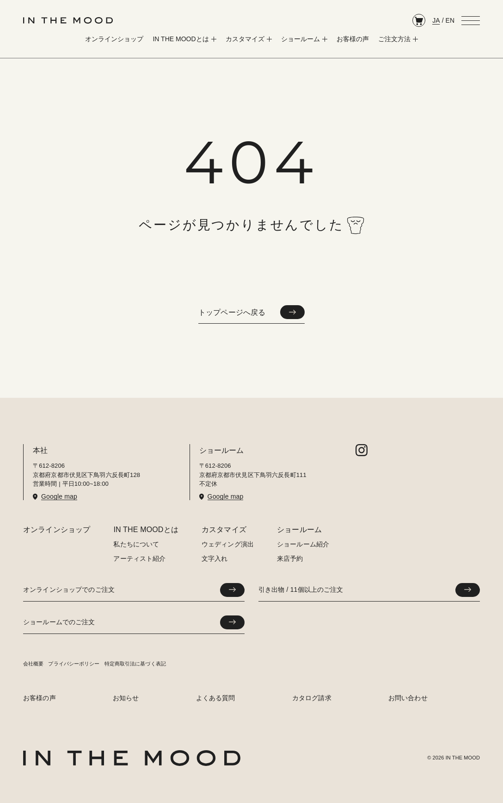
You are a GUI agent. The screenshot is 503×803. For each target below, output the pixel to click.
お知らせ (126, 698)
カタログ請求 (311, 698)
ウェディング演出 (228, 544)
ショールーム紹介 (303, 544)
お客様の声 (39, 698)
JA (436, 20)
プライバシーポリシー (73, 663)
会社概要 (33, 663)
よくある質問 (215, 698)
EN (450, 20)
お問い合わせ (408, 698)
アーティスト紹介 (139, 558)
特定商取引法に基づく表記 (135, 663)
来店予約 (290, 558)
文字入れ (215, 558)
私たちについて (136, 544)
